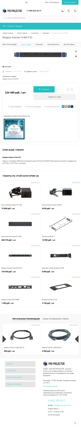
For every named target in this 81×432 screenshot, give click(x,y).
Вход (47, 2)
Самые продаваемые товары (56, 319)
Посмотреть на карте (50, 386)
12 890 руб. (20, 209)
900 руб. (9, 351)
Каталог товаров (12, 26)
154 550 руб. (20, 273)
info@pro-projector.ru (62, 405)
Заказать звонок (70, 2)
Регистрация (54, 2)
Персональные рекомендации (26, 319)
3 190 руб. (61, 304)
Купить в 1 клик (55, 97)
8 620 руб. (61, 209)
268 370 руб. (20, 241)
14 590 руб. (61, 241)
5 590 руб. (48, 351)
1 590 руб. (20, 304)
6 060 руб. (61, 273)
